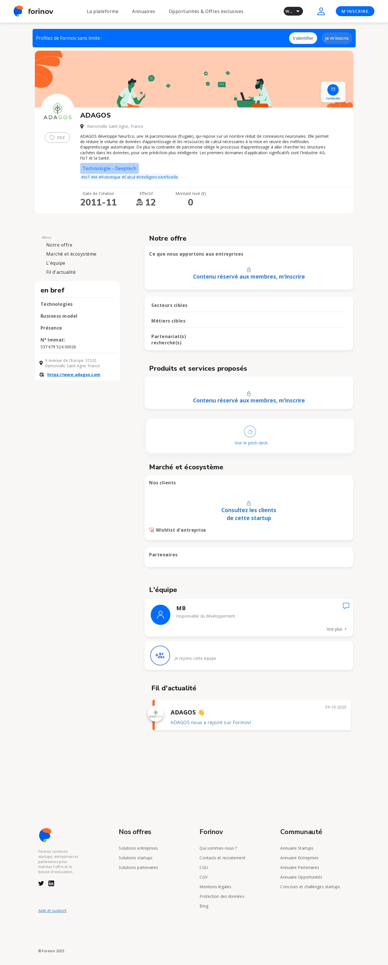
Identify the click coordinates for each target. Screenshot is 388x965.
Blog (204, 906)
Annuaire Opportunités (301, 877)
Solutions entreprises (138, 848)
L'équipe (55, 263)
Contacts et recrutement (222, 857)
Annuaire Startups (296, 848)
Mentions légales (215, 886)
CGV (203, 877)
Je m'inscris (337, 38)
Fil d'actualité (61, 272)
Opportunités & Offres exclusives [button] (206, 11)
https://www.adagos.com (73, 374)
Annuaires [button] (143, 11)
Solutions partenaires (138, 867)
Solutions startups (135, 857)
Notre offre (59, 245)
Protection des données (222, 896)
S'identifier (303, 38)
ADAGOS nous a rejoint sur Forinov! (211, 722)
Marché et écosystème (71, 254)
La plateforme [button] (103, 11)
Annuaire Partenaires (299, 867)
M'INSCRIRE (355, 11)
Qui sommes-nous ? (218, 848)
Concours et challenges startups (310, 886)
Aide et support (52, 910)
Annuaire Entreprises (299, 857)
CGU (204, 867)
